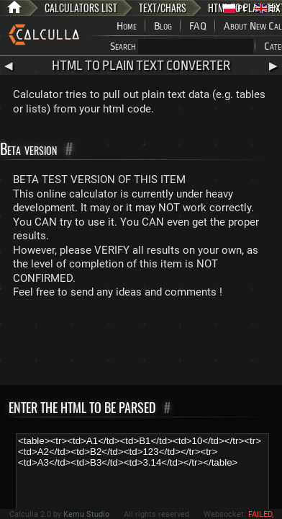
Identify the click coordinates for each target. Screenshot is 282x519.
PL (235, 8)
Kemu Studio (86, 514)
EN (267, 8)
